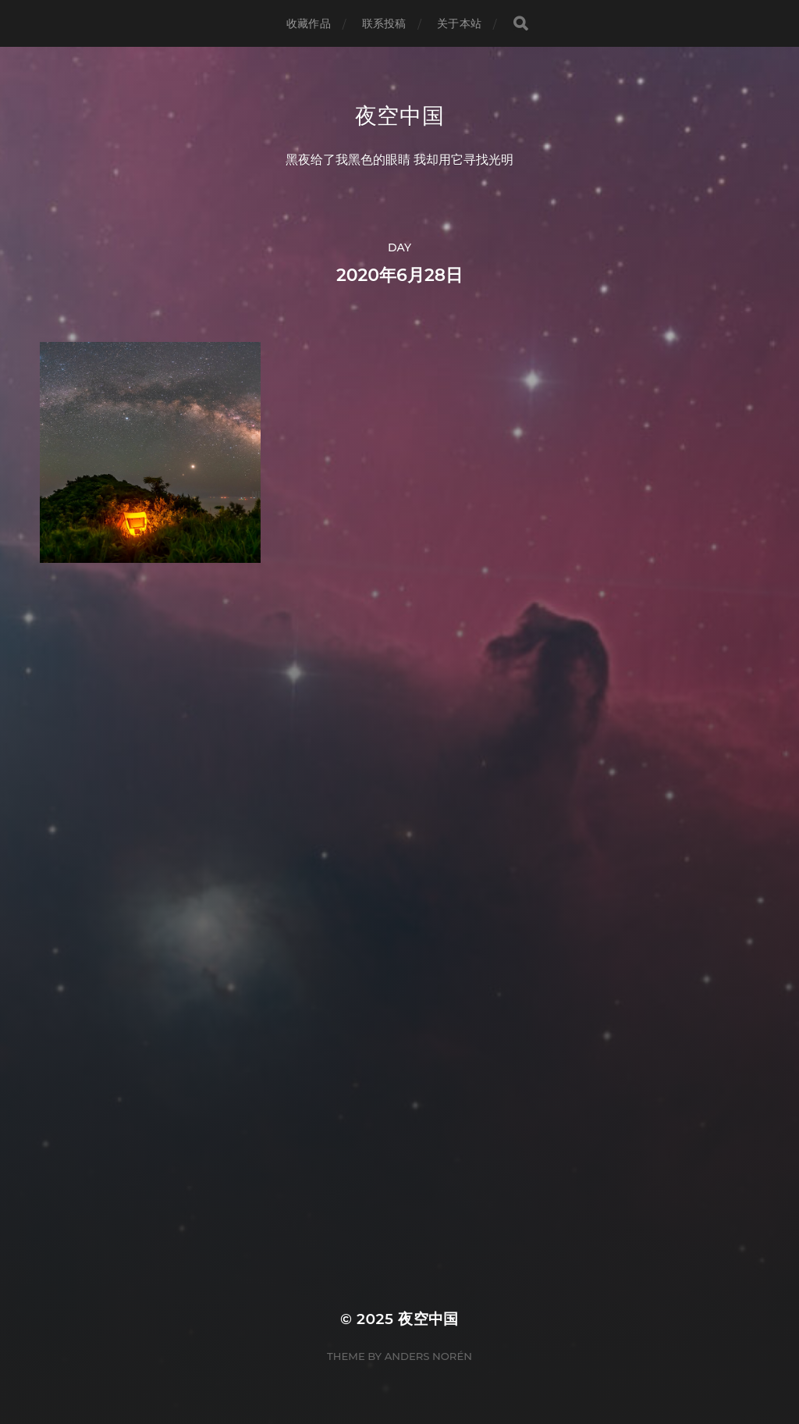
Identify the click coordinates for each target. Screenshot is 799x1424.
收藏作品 (308, 23)
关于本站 (459, 23)
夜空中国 (400, 115)
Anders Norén (428, 1356)
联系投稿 (384, 23)
